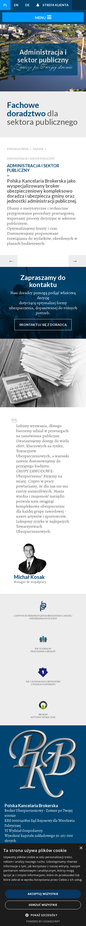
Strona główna (17, 149)
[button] (43, 915)
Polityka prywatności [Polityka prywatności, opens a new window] (17, 884)
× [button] (81, 848)
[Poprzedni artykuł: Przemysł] (8, 261)
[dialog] (43, 884)
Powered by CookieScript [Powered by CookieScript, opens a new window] (43, 921)
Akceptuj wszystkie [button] (43, 894)
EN (16, 5)
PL (5, 5)
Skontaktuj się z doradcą (43, 325)
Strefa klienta (55, 5)
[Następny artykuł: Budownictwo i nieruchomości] (77, 261)
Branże (38, 149)
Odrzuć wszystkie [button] (43, 905)
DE (27, 5)
